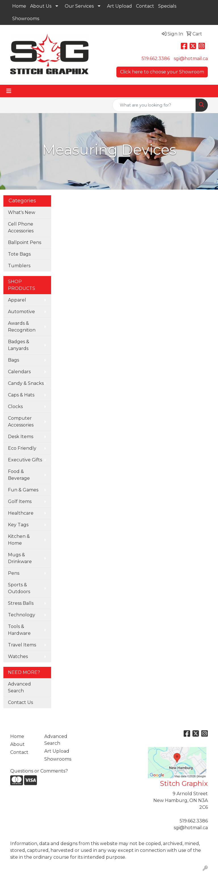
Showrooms (25, 18)
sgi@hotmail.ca (191, 58)
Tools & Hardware (19, 630)
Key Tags (18, 524)
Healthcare (20, 513)
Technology (21, 615)
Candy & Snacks (26, 383)
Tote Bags (19, 254)
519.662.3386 (156, 58)
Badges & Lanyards (18, 345)
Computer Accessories (20, 421)
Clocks (15, 406)
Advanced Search (19, 687)
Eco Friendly (22, 448)
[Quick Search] (154, 105)
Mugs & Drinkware (20, 558)
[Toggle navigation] (9, 91)
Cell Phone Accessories (20, 227)
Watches (18, 656)
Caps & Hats (21, 395)
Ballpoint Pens (24, 242)
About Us (40, 6)
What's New (21, 212)
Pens (13, 573)
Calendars (19, 371)
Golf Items (20, 501)
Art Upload (119, 6)
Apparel (17, 300)
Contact (145, 6)
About (17, 744)
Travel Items (22, 645)
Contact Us (20, 702)
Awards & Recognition (21, 327)
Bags (13, 360)
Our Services (79, 6)
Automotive (21, 311)
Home (19, 6)
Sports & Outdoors (19, 588)
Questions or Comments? (39, 771)
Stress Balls (20, 603)
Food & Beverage (19, 475)
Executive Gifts (25, 459)
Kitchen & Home (19, 540)
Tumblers (19, 265)
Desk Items (20, 436)
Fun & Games (23, 490)
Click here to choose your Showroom (162, 72)
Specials (167, 6)
